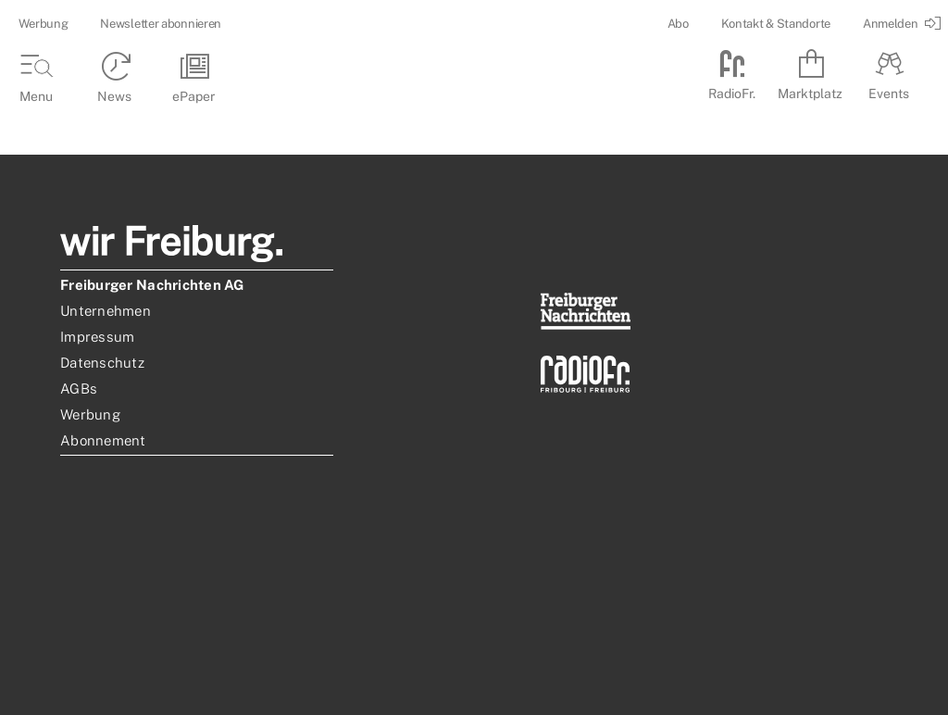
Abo (678, 24)
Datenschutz (102, 362)
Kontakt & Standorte (775, 24)
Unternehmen (105, 311)
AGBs (78, 388)
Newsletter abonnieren (160, 24)
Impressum (97, 337)
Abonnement (103, 440)
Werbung (43, 24)
